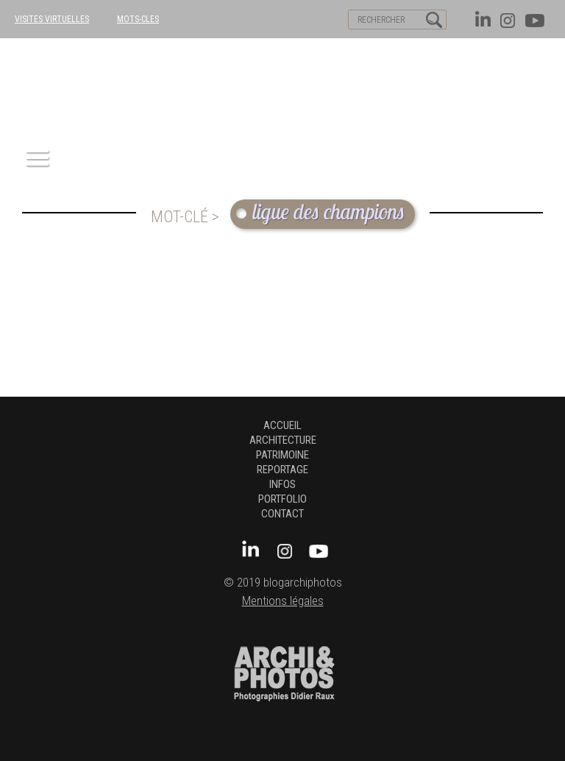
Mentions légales (283, 600)
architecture (282, 440)
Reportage (282, 469)
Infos (282, 484)
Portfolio (282, 499)
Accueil (282, 425)
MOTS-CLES (138, 19)
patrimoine (282, 454)
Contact (282, 513)
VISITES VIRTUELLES (52, 19)
